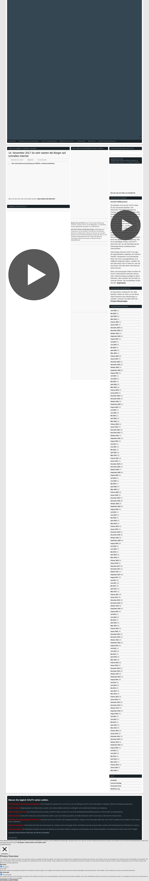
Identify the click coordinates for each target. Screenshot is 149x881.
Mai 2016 (113, 620)
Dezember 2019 (115, 498)
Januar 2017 (114, 597)
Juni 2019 (113, 515)
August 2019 (114, 509)
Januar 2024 (114, 359)
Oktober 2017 (115, 571)
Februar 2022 (115, 424)
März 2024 (114, 353)
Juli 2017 (113, 580)
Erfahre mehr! (42, 842)
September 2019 (115, 506)
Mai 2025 (113, 313)
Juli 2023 (113, 376)
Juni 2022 (113, 413)
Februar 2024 (115, 356)
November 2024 (115, 330)
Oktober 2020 (115, 469)
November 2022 (115, 398)
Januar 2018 (114, 563)
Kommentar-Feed (116, 786)
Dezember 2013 (115, 702)
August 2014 (114, 679)
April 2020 (114, 486)
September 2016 (115, 608)
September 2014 (115, 676)
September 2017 (115, 574)
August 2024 (114, 339)
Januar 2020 (114, 495)
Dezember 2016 (115, 600)
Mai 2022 (113, 415)
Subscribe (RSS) (12, 837)
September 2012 (115, 745)
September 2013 (115, 711)
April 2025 (114, 316)
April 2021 (114, 452)
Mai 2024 (113, 347)
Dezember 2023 (115, 361)
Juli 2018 (113, 546)
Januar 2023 (114, 393)
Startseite (12, 141)
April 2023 (114, 384)
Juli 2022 (113, 410)
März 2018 (114, 557)
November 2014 (115, 671)
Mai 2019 (113, 518)
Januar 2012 (114, 767)
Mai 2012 (113, 756)
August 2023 (114, 373)
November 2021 (115, 432)
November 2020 (115, 466)
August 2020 (114, 475)
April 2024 (114, 350)
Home (10, 148)
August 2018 (114, 543)
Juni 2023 (113, 378)
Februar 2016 (115, 628)
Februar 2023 (115, 390)
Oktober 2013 (115, 708)
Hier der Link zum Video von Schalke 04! (123, 193)
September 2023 (115, 370)
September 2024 (115, 336)
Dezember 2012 (115, 736)
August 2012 (114, 747)
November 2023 (115, 364)
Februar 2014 (115, 696)
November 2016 (115, 603)
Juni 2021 (113, 447)
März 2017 (114, 591)
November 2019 (115, 501)
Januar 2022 (114, 427)
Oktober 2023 (115, 367)
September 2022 (115, 404)
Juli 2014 (113, 682)
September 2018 (115, 540)
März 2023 (114, 387)
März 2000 (114, 770)
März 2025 (114, 319)
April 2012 (114, 759)
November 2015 (115, 637)
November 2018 (115, 535)
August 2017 (114, 577)
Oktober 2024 (115, 333)
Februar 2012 (115, 764)
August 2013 (114, 713)
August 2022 (114, 407)
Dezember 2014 (115, 668)
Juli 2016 (113, 614)
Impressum (91, 141)
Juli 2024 (113, 342)
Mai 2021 (113, 449)
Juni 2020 (113, 481)
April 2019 (114, 520)
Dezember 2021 (115, 430)
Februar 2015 (115, 662)
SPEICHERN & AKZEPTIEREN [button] (9, 880)
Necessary (6, 867)
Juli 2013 (113, 716)
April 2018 (114, 554)
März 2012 (114, 762)
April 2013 (114, 725)
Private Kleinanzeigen (49, 141)
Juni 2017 (113, 583)
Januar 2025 (114, 324)
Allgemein (17, 148)
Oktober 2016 (115, 605)
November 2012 (115, 739)
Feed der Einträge (116, 783)
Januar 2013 (114, 733)
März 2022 (114, 421)
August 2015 (114, 645)
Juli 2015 (113, 648)
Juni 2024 (113, 344)
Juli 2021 (113, 444)
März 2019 (114, 523)
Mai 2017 (113, 586)
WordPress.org (115, 789)
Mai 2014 (113, 688)
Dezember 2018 (115, 532)
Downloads (81, 141)
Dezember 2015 (115, 634)
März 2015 (114, 659)
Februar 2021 (115, 458)
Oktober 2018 (115, 537)
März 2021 (114, 455)
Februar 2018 (115, 560)
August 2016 (114, 611)
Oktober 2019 (115, 503)
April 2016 (114, 622)
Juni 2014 (113, 685)
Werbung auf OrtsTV (66, 141)
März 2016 (114, 625)
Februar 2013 (115, 730)
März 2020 (114, 489)
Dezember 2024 (115, 327)
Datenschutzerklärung (106, 141)
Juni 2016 (113, 617)
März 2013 (114, 728)
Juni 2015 (113, 651)
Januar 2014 (114, 699)
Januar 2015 (114, 665)
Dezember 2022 (115, 395)
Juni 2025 (113, 310)
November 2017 (115, 569)
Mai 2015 (113, 654)
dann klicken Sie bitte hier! (46, 199)
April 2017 (114, 589)
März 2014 (114, 693)
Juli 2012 (113, 750)
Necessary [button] (3, 864)
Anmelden (114, 780)
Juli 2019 (113, 512)
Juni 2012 (113, 753)
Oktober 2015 (115, 640)
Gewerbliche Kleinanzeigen (29, 141)
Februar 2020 (115, 492)
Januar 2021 (114, 461)
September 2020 (115, 472)
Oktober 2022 (115, 401)
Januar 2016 (114, 631)
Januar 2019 (114, 529)
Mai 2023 (113, 381)
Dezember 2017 (115, 566)
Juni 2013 (113, 719)
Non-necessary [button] (4, 872)
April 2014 (114, 691)
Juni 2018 (113, 549)
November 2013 (115, 705)
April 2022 (114, 418)
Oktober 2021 (115, 435)
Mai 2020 (113, 483)
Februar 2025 (115, 322)
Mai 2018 (113, 552)
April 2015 (114, 657)
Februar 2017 (115, 594)
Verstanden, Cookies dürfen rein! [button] (27, 842)
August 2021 (114, 441)
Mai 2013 (113, 722)
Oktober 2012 (115, 742)
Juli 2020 (113, 478)
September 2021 (115, 438)
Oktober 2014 (115, 674)
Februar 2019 (115, 526)
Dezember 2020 (115, 464)
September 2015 (115, 642)
